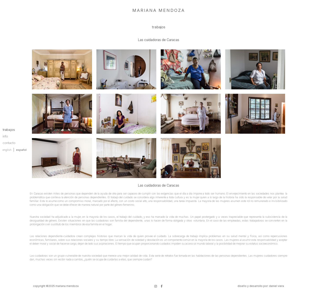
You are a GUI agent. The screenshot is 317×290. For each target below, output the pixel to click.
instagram (155, 285)
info (5, 136)
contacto (9, 143)
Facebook (161, 285)
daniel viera (276, 286)
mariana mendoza (158, 10)
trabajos (9, 129)
